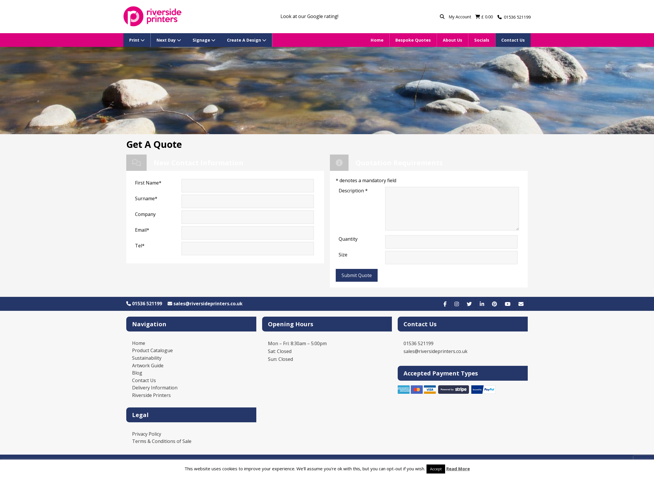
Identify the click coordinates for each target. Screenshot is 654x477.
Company (145, 214)
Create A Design (246, 40)
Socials (481, 40)
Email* (142, 230)
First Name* (148, 183)
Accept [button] (436, 468)
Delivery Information (154, 387)
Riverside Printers (151, 395)
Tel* (140, 245)
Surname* (146, 198)
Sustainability (146, 358)
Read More (458, 468)
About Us (452, 40)
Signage (204, 40)
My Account (460, 16)
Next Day (169, 40)
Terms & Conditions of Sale (161, 441)
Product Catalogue (152, 350)
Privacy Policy (146, 434)
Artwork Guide (148, 365)
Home (377, 40)
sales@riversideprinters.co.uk (205, 303)
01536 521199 (144, 303)
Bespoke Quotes (413, 40)
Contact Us (513, 40)
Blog (137, 373)
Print (137, 40)
